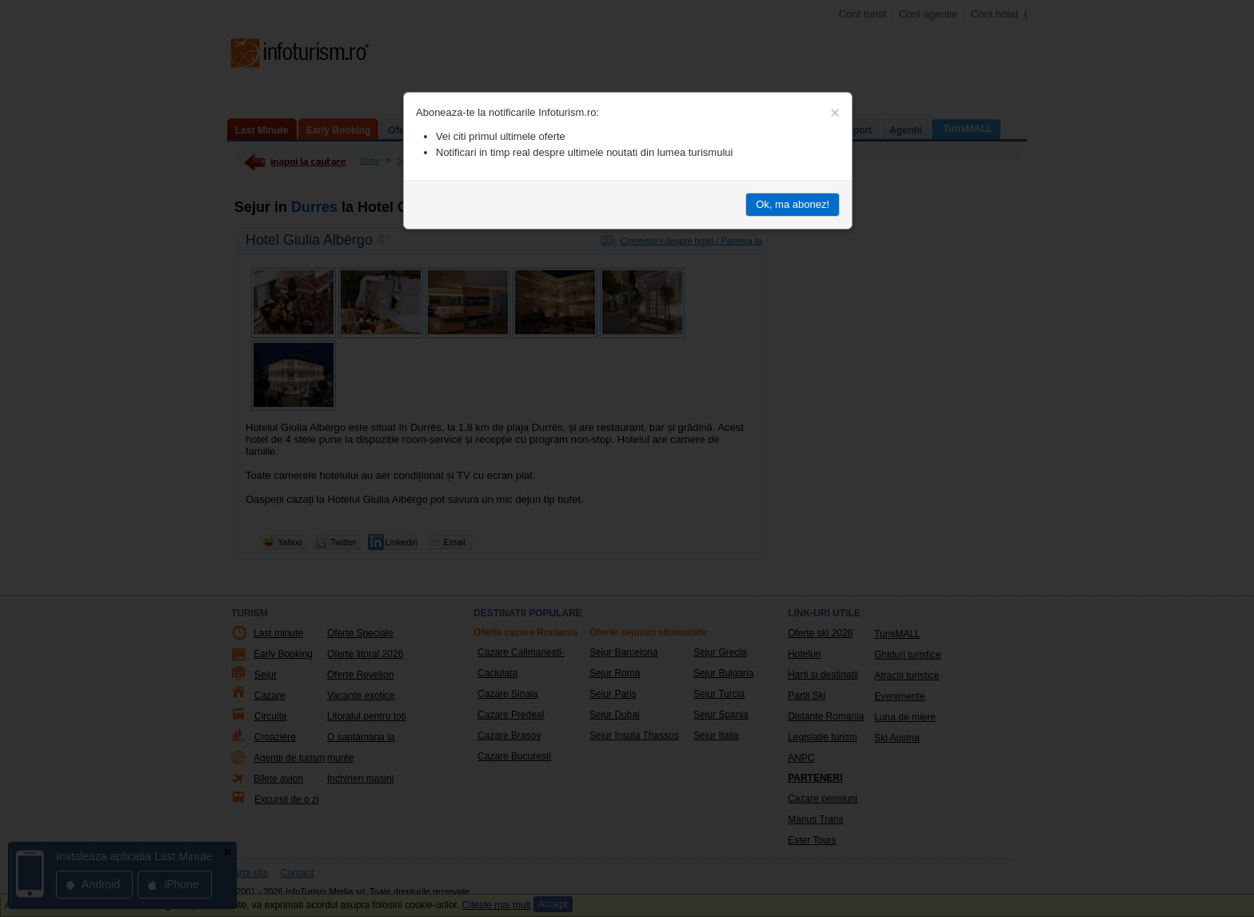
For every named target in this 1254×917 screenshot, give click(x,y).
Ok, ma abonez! (792, 204)
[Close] (835, 113)
